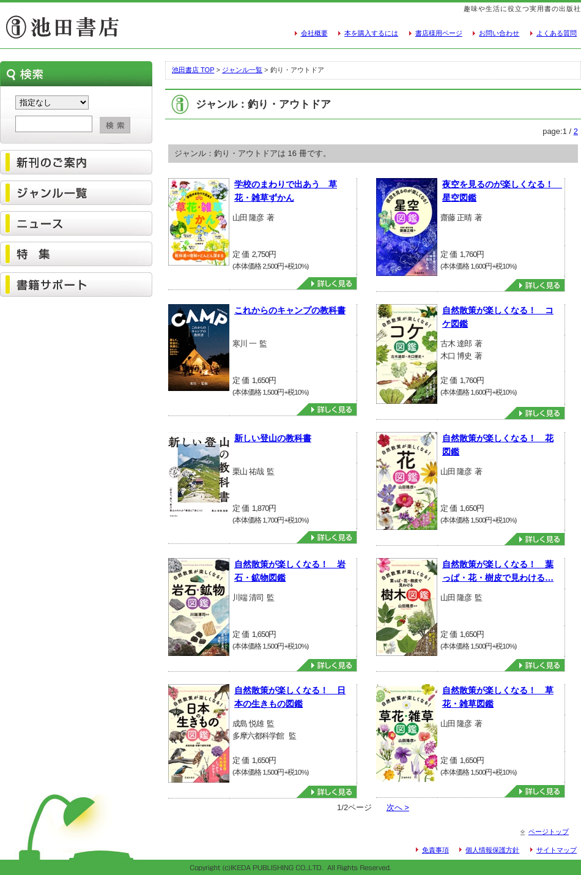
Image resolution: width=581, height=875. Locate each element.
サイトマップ (556, 850)
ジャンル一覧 (242, 69)
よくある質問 (556, 33)
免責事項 (435, 850)
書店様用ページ (438, 33)
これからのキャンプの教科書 (290, 310)
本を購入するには (371, 33)
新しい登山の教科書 (272, 438)
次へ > (398, 807)
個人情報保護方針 (492, 850)
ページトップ (548, 831)
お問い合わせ (499, 33)
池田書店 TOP (193, 69)
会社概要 (314, 33)
